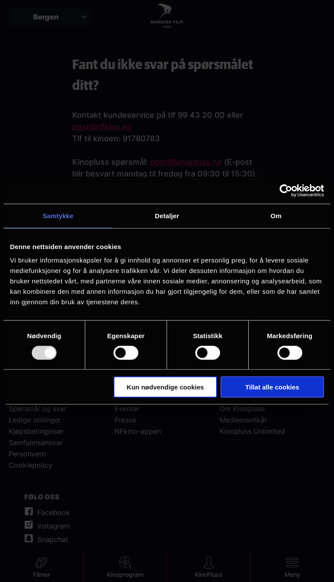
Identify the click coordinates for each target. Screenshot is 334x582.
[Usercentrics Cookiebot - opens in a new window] (286, 190)
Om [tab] (276, 215)
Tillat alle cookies (272, 387)
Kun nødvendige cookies (165, 387)
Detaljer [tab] (167, 215)
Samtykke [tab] (58, 215)
